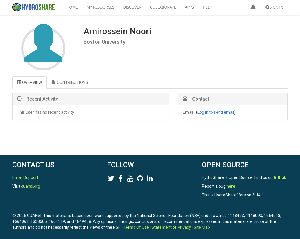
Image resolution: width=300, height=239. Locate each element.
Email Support (25, 177)
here (230, 186)
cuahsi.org (30, 186)
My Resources (101, 7)
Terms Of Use (136, 227)
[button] (253, 7)
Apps (189, 7)
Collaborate (163, 7)
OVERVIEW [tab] (29, 82)
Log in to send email (215, 112)
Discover (132, 7)
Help (207, 7)
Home (72, 7)
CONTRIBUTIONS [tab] (70, 82)
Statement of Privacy (171, 227)
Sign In (274, 7)
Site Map (202, 227)
